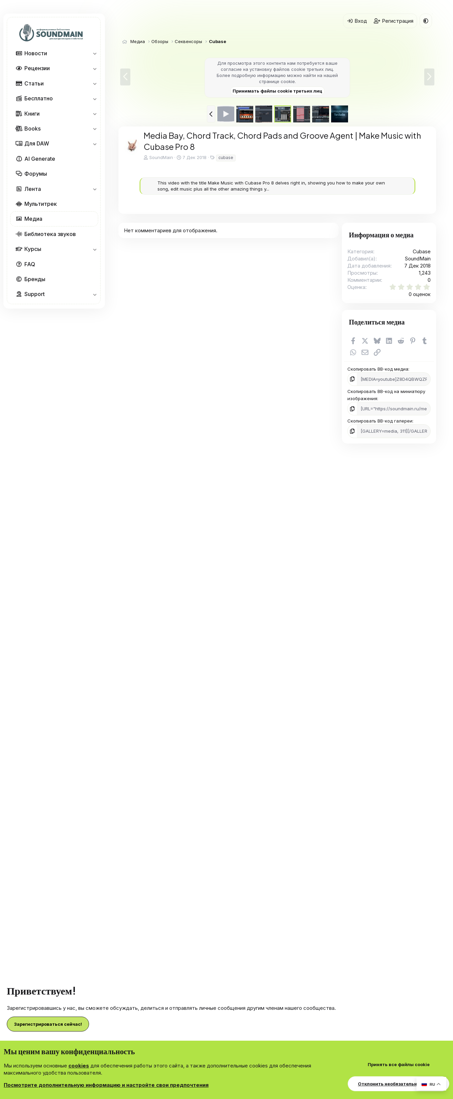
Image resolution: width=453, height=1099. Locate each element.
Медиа (33, 218)
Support (34, 294)
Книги (32, 113)
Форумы (35, 173)
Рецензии (37, 68)
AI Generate (39, 158)
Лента (32, 188)
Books (32, 128)
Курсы (32, 249)
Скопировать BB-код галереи (379, 421)
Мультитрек (40, 203)
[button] (94, 53)
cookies (78, 1065)
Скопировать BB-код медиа (377, 369)
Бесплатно (38, 98)
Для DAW (36, 143)
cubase (225, 157)
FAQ (29, 264)
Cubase (422, 251)
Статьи (34, 83)
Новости (35, 53)
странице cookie (277, 81)
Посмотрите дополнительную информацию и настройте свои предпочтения (106, 1085)
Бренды (34, 279)
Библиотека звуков (50, 234)
